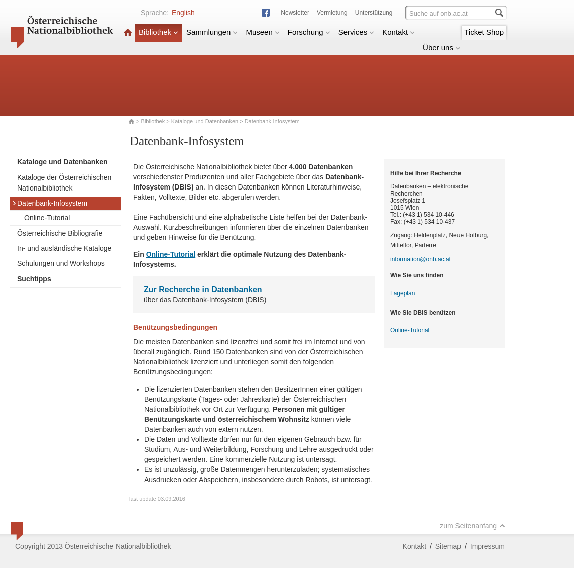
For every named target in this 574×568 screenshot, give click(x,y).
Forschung (309, 32)
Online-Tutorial (47, 218)
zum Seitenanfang (472, 526)
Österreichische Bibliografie (59, 233)
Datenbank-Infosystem (49, 203)
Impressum (487, 546)
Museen (262, 32)
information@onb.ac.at (420, 259)
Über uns (442, 47)
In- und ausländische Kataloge (64, 248)
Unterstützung (374, 12)
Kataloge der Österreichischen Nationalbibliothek (64, 182)
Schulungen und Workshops (61, 263)
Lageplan (402, 293)
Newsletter (295, 12)
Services (356, 32)
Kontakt (398, 32)
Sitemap (448, 546)
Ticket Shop (484, 32)
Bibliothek (158, 32)
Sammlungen (212, 32)
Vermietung (332, 12)
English (183, 13)
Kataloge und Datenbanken (204, 121)
